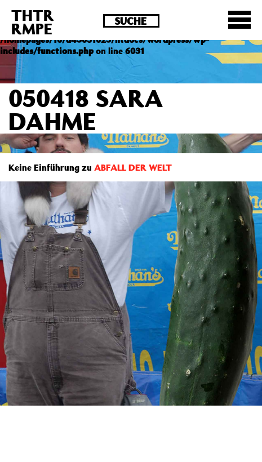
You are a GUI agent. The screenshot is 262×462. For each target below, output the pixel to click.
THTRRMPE (32, 21)
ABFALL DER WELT (133, 167)
